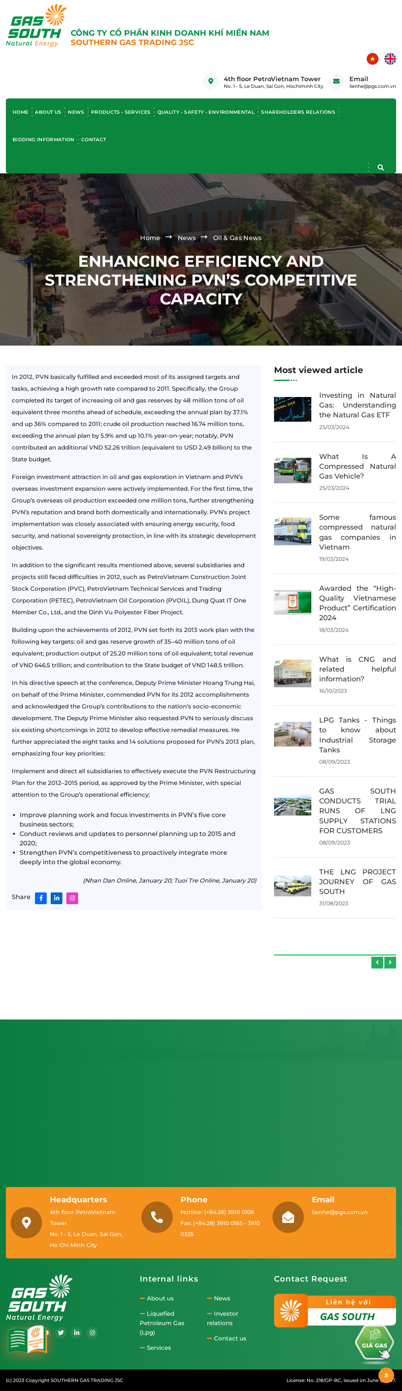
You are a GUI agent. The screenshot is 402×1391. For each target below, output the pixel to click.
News (76, 112)
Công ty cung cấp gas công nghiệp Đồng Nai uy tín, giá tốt (357, 801)
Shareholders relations (298, 112)
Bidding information (44, 139)
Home (20, 112)
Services (155, 1347)
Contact (93, 139)
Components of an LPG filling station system (357, 740)
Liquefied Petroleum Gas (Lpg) (162, 1323)
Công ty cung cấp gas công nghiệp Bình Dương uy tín (357, 405)
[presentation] (377, 963)
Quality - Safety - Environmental (206, 112)
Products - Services (121, 112)
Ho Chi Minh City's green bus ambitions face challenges (357, 466)
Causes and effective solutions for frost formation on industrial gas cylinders (357, 598)
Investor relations (222, 1318)
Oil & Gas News (237, 238)
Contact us (227, 1338)
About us (48, 112)
